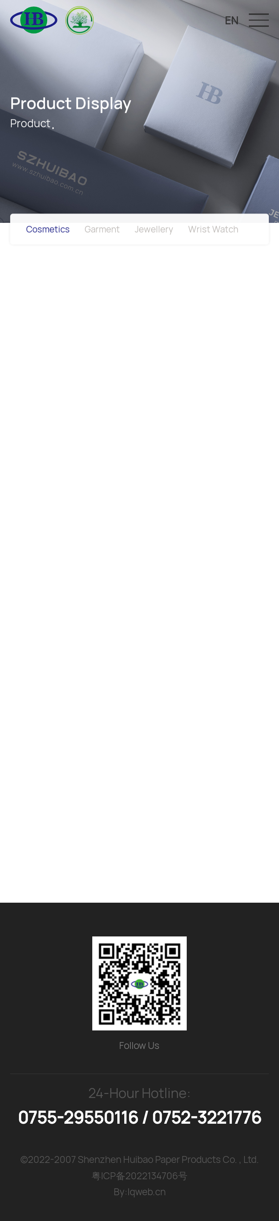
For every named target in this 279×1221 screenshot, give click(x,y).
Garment (102, 231)
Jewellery (154, 231)
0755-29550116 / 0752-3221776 (140, 1117)
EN (232, 20)
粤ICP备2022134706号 (139, 1175)
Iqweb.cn (147, 1191)
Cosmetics (48, 231)
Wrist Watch (213, 231)
